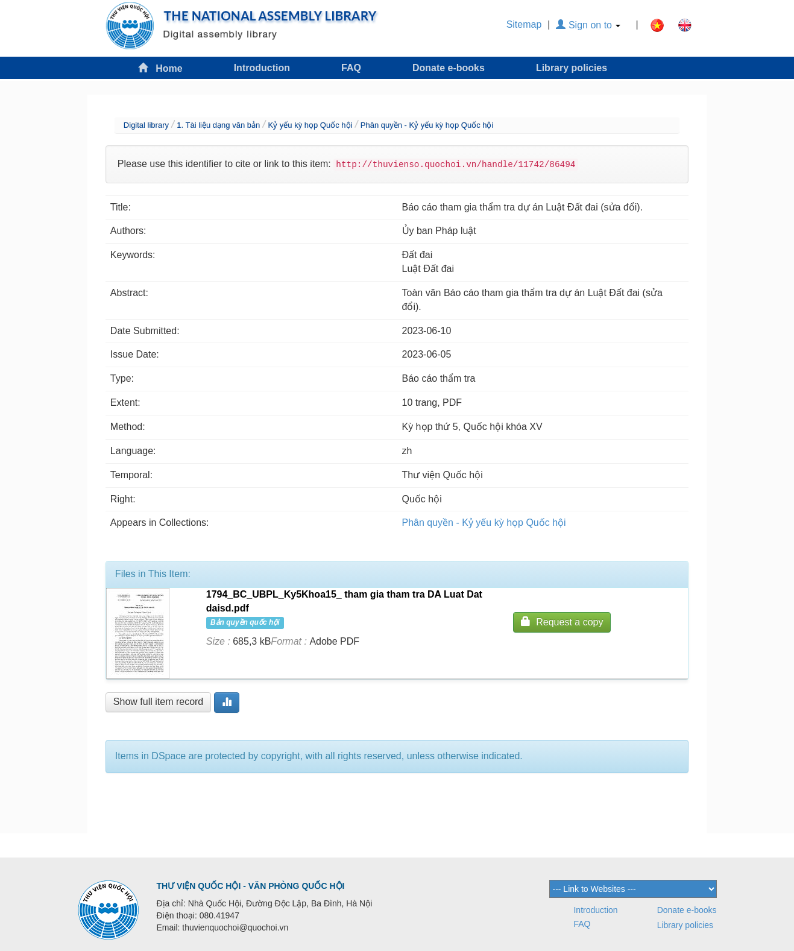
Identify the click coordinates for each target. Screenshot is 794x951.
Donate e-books (448, 68)
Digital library (146, 125)
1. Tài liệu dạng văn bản (218, 125)
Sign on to (588, 25)
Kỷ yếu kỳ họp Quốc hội (310, 125)
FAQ (351, 68)
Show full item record (158, 702)
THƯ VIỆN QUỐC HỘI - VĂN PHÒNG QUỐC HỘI (251, 886)
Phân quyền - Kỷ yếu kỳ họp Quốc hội (427, 125)
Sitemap (524, 24)
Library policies (571, 68)
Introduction (262, 68)
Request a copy (562, 621)
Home (160, 68)
